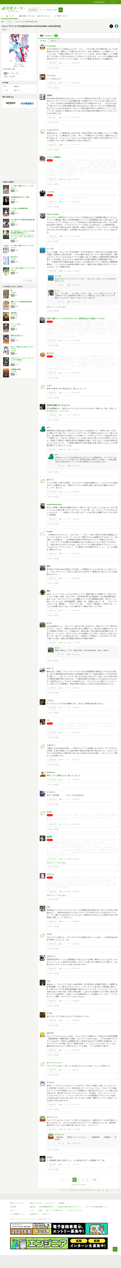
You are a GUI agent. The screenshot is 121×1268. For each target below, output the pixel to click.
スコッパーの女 (16, 324)
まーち (57, 291)
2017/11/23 (75, 1164)
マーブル (50, 249)
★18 (60, 179)
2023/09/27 (76, 179)
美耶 (48, 566)
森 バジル (13, 337)
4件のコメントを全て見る (56, 307)
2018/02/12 (75, 1070)
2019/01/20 (75, 707)
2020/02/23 (75, 519)
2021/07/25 (75, 373)
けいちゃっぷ (52, 1117)
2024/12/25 (75, 83)
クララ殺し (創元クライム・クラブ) (22, 245)
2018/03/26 (75, 1050)
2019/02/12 (75, 688)
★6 (60, 340)
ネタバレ (53, 41)
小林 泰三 (13, 188)
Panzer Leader (53, 214)
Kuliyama (51, 772)
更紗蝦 (49, 837)
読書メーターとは (35, 1203)
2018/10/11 (75, 824)
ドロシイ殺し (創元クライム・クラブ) (23, 268)
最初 (63, 1180)
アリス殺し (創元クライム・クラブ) (22, 186)
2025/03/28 (75, 63)
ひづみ (49, 1013)
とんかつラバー (53, 130)
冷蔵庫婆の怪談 (16, 369)
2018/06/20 (75, 1000)
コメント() (66, 63)
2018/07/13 (75, 968)
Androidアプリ (34, 1214)
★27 (60, 859)
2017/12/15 (76, 1104)
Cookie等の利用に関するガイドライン (69, 1206)
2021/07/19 (75, 392)
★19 (60, 271)
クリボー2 (51, 792)
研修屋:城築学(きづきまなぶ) (58, 405)
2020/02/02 (75, 578)
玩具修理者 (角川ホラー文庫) (20, 197)
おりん (49, 623)
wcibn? (50, 1157)
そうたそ (50, 1082)
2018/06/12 (75, 1020)
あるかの (50, 353)
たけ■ (49, 934)
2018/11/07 (75, 759)
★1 (60, 415)
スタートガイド (50, 1203)
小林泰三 (9, 21)
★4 (69, 285)
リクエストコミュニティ (74, 1210)
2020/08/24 (75, 492)
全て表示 (43, 41)
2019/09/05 (76, 642)
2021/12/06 (75, 340)
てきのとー (51, 745)
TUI (48, 720)
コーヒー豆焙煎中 (54, 157)
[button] (61, 10)
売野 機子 (13, 351)
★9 (60, 202)
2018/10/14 (75, 779)
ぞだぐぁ (50, 874)
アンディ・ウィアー (16, 362)
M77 (48, 428)
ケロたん (50, 700)
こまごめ (50, 192)
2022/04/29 (76, 271)
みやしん (50, 668)
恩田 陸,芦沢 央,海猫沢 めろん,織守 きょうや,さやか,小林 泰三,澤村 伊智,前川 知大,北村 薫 (22, 236)
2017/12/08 (76, 1129)
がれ (48, 907)
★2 (60, 83)
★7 (60, 117)
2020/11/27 (76, 449)
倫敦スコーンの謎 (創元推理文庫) (21, 302)
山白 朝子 (13, 326)
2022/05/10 (76, 236)
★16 (60, 144)
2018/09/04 (75, 921)
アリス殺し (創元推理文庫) (19, 208)
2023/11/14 (76, 144)
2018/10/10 (76, 859)
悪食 (48, 591)
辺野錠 (49, 95)
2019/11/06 (75, 610)
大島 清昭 (13, 371)
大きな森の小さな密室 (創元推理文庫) (23, 220)
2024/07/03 (75, 117)
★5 (60, 519)
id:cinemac (51, 46)
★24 (60, 642)
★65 (60, 236)
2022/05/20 (75, 201)
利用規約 (61, 1203)
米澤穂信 (13, 304)
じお (48, 981)
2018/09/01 (75, 944)
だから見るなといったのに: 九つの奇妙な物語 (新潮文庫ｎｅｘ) (22, 232)
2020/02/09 (75, 553)
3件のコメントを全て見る (56, 862)
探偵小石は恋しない (17, 335)
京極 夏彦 (13, 292)
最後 (94, 1180)
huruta (49, 812)
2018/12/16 (75, 732)
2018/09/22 (75, 891)
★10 (69, 466)
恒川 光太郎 (14, 315)
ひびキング (51, 956)
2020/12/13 (75, 415)
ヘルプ (32, 1210)
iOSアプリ (46, 1214)
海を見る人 (14, 257)
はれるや (50, 1033)
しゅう (49, 385)
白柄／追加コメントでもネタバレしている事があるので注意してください (76, 318)
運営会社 (32, 1206)
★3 (60, 63)
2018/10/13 (75, 799)
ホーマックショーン (55, 1063)
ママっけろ (51, 75)
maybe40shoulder (54, 504)
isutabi (49, 531)
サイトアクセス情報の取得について (96, 1206)
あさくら (50, 480)
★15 (60, 449)
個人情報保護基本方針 (46, 1206)
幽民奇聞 (13, 313)
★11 (60, 1129)
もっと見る (27, 280)
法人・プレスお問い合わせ (54, 1210)
